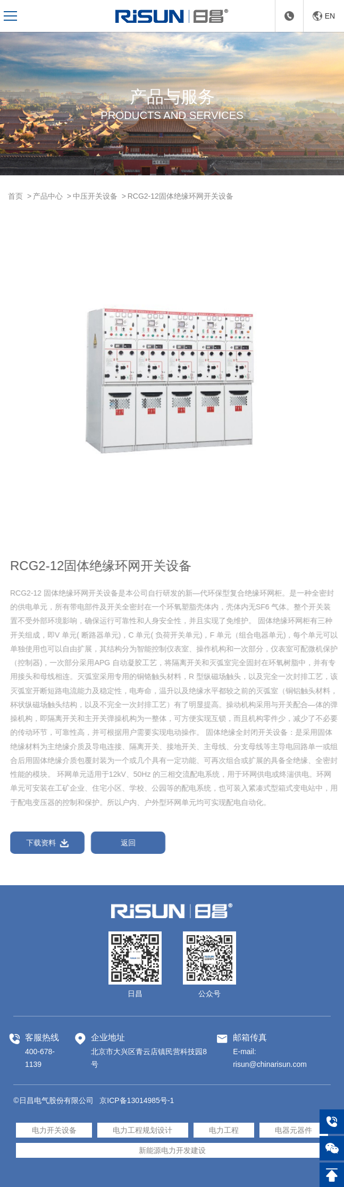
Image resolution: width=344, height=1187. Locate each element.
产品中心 (48, 196)
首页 (15, 196)
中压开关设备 (95, 196)
